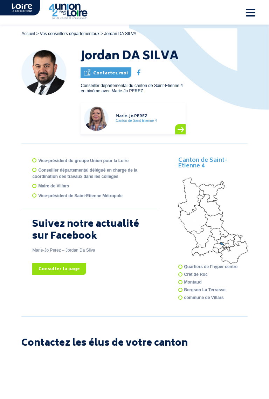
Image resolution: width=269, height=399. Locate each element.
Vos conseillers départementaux (69, 33)
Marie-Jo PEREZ (131, 116)
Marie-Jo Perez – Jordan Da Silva (63, 250)
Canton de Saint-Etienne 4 (202, 163)
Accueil (28, 33)
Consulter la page (59, 269)
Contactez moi (106, 72)
